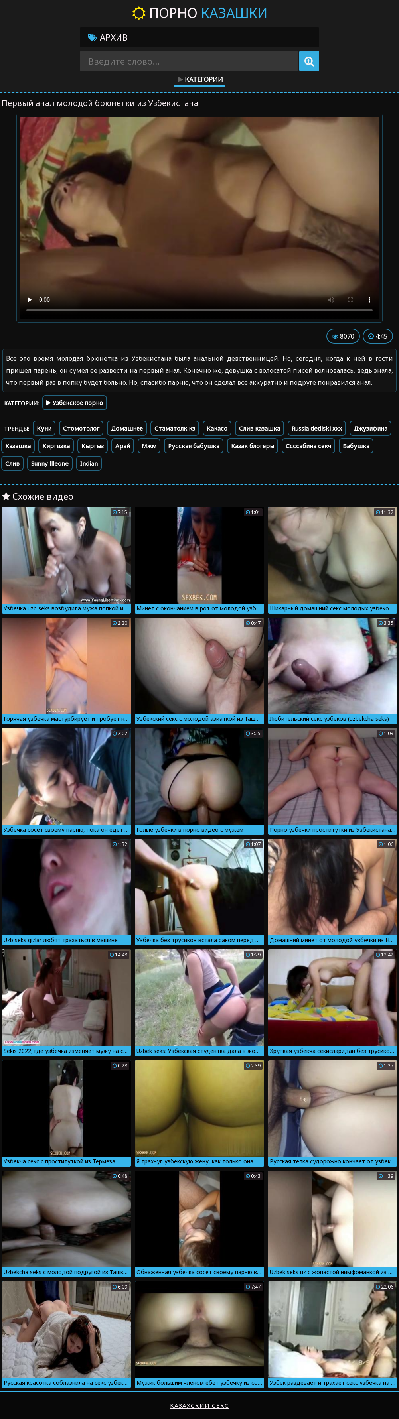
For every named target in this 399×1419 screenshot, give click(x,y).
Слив (12, 463)
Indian (89, 463)
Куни (44, 428)
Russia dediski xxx (317, 428)
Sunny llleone (50, 463)
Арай (122, 446)
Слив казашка (259, 428)
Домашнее (127, 428)
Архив (108, 37)
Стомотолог (81, 428)
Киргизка (56, 446)
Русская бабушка (193, 446)
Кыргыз (92, 446)
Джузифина (370, 428)
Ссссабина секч (308, 446)
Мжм (149, 446)
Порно (199, 13)
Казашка (18, 446)
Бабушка (356, 446)
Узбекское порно (74, 403)
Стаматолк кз (174, 428)
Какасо (217, 428)
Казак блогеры (252, 446)
